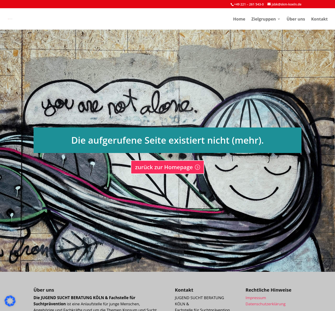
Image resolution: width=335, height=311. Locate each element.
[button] (10, 301)
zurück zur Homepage (164, 167)
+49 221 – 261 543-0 (249, 4)
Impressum (256, 297)
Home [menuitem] (239, 19)
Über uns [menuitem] (296, 19)
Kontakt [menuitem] (319, 19)
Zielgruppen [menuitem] (263, 19)
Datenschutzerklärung (265, 303)
